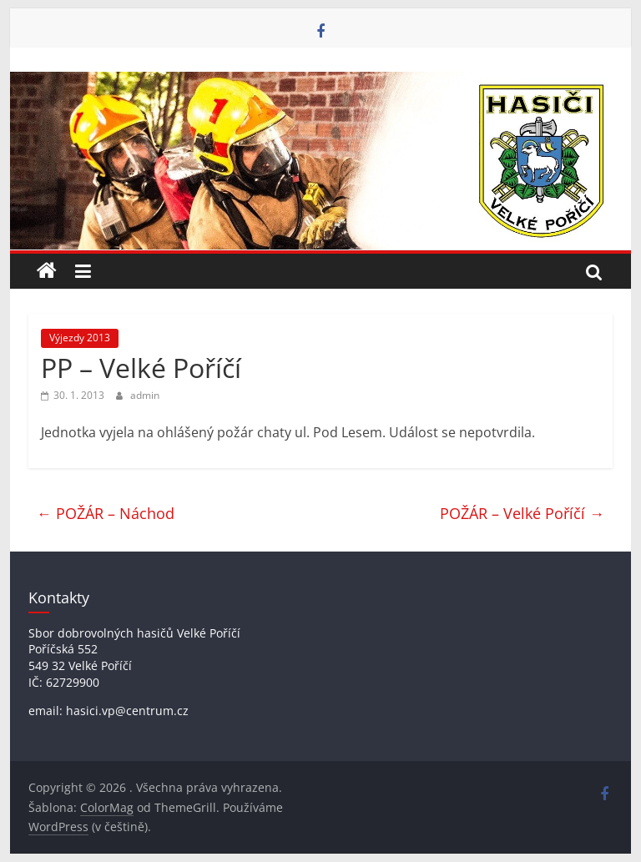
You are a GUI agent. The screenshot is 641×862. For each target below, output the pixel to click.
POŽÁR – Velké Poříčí (522, 513)
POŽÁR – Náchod (105, 513)
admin (144, 395)
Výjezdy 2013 (79, 337)
